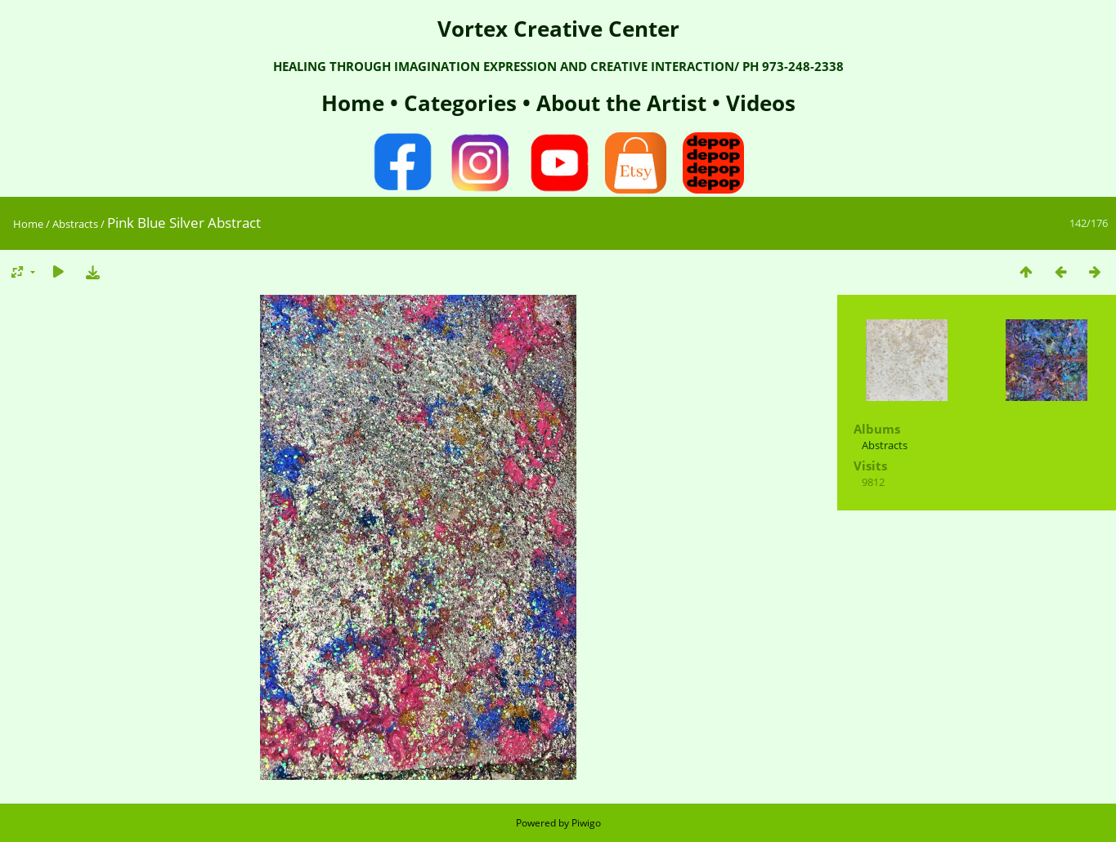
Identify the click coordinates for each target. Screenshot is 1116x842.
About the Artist (621, 103)
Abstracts (75, 223)
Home (355, 103)
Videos (758, 103)
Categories (463, 103)
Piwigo (586, 823)
